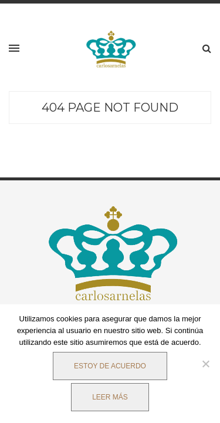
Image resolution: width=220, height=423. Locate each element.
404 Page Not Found (110, 107)
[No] (205, 364)
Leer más (110, 397)
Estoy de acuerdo (110, 366)
